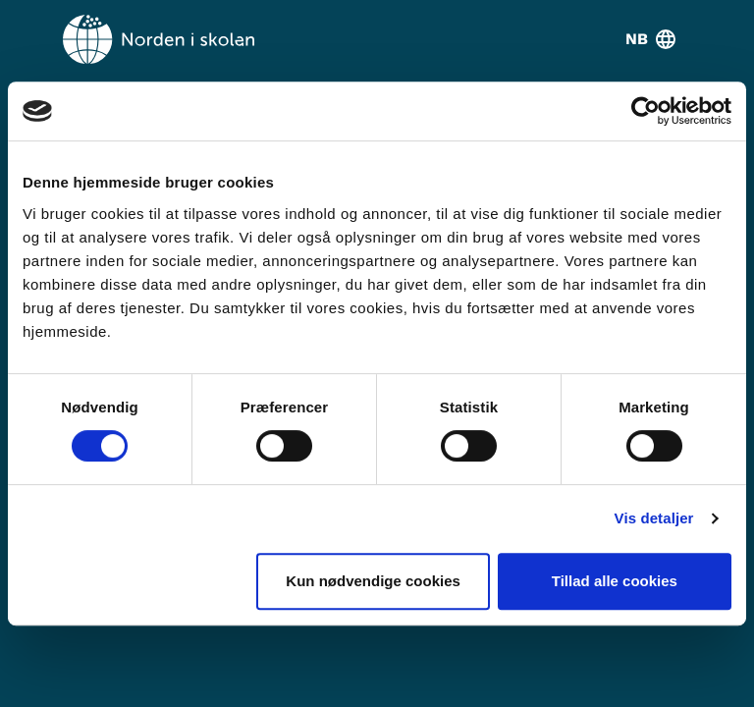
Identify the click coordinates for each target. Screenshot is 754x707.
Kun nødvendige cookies (373, 580)
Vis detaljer (654, 518)
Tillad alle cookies (614, 580)
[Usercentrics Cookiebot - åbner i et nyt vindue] (645, 111)
